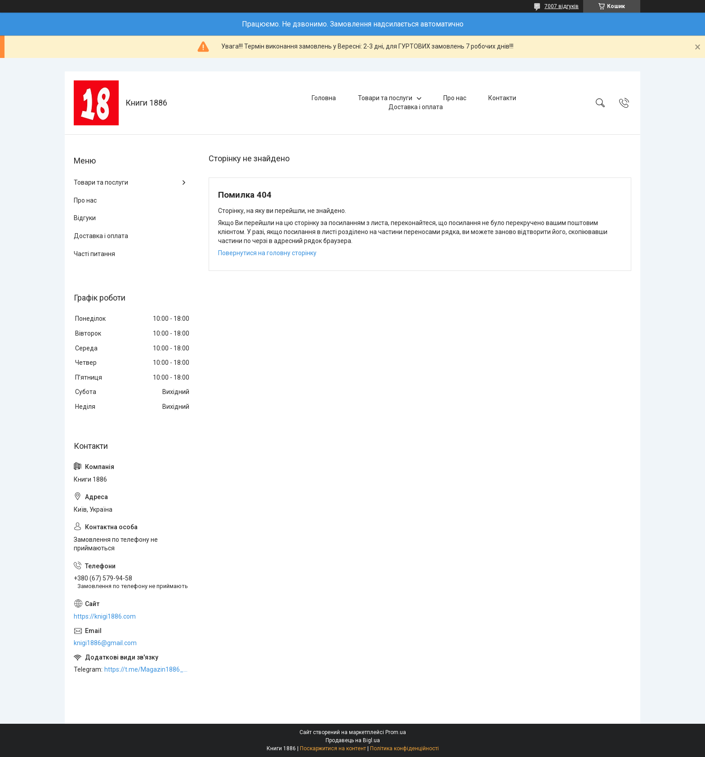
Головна (324, 98)
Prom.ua (395, 732)
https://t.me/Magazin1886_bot (147, 669)
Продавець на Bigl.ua (353, 740)
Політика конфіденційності (404, 748)
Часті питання (94, 253)
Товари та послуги (385, 98)
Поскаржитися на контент (333, 748)
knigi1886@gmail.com (105, 642)
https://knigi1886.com (105, 616)
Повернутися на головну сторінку (267, 253)
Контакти (502, 98)
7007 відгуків (561, 6)
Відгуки (85, 217)
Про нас (454, 98)
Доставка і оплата (415, 107)
